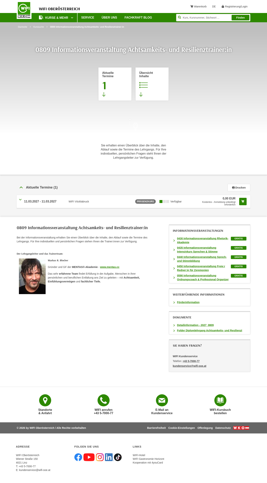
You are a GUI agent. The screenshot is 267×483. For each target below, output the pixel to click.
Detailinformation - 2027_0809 (195, 325)
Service (87, 17)
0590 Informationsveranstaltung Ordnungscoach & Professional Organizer (203, 277)
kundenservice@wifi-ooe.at (34, 470)
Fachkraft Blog (138, 17)
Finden (240, 17)
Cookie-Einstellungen (181, 427)
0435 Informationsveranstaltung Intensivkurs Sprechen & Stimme (197, 249)
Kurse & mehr (54, 17)
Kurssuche (38, 27)
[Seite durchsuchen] (213, 17)
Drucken (239, 187)
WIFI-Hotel (139, 455)
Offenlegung (205, 427)
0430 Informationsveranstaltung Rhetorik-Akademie (202, 240)
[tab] (133, 187)
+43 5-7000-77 (191, 361)
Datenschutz (223, 427)
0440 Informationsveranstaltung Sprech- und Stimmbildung (202, 259)
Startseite (22, 27)
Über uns (109, 17)
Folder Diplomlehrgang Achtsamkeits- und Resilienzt (209, 330)
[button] (122, 187)
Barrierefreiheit (156, 427)
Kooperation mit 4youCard (148, 462)
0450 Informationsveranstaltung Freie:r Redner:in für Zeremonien (201, 268)
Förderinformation (188, 302)
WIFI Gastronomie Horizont (148, 458)
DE (215, 7)
